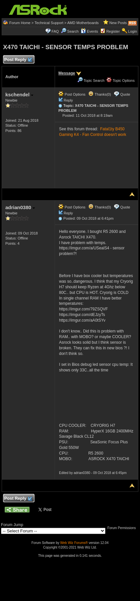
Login (132, 31)
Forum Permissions (123, 528)
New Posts (118, 23)
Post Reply (18, 60)
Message (66, 73)
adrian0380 (20, 207)
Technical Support (49, 23)
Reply (68, 100)
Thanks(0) (99, 94)
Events (89, 31)
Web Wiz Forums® (74, 543)
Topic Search (90, 80)
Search (73, 31)
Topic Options (120, 80)
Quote (125, 94)
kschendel (19, 94)
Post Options (71, 94)
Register (113, 31)
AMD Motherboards (82, 23)
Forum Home (19, 23)
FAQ (55, 31)
